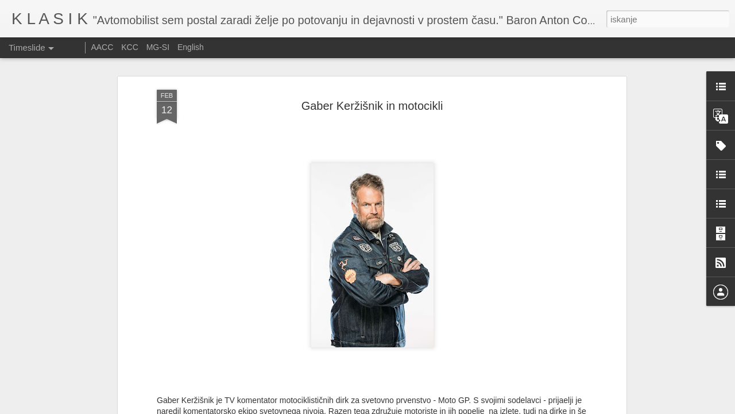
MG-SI (157, 47)
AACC (102, 47)
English (190, 47)
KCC (129, 47)
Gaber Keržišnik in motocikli (372, 95)
